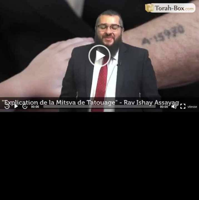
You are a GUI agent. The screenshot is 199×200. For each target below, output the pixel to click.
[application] (99, 56)
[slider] (99, 106)
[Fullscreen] (183, 106)
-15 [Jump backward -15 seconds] (7, 106)
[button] (99, 56)
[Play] (16, 106)
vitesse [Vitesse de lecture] (192, 106)
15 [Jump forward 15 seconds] (25, 106)
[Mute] (174, 106)
